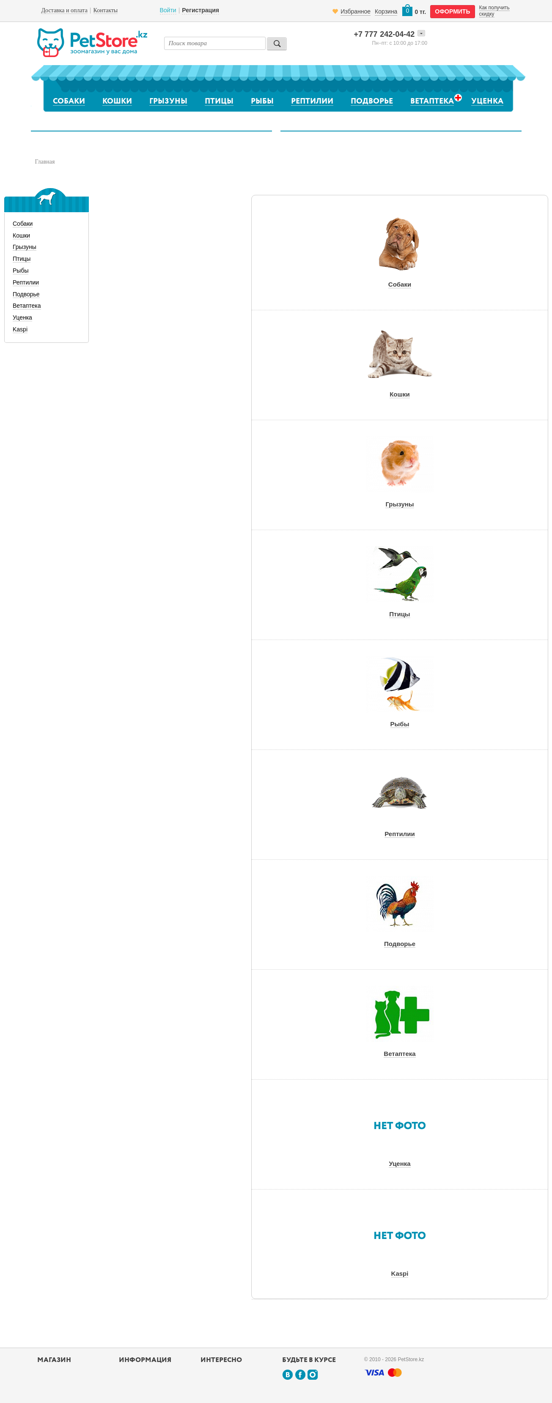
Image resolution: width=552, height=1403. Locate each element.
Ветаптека (432, 101)
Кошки (117, 101)
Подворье (372, 101)
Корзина (386, 11)
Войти (168, 10)
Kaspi (20, 329)
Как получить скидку (494, 10)
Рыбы (262, 101)
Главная (45, 162)
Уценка (487, 101)
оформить (452, 11)
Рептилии (312, 101)
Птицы (219, 101)
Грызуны (168, 101)
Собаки (69, 101)
